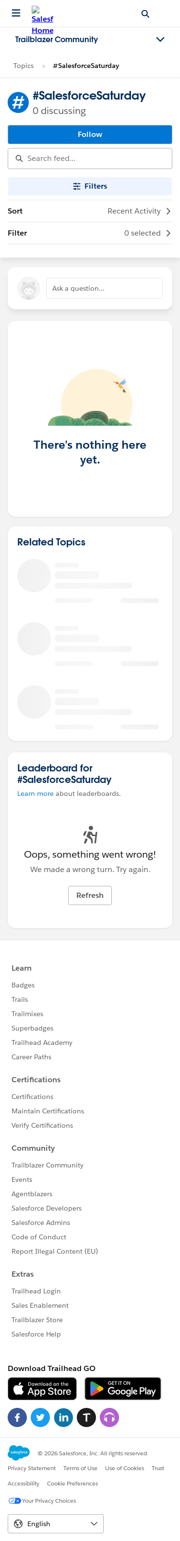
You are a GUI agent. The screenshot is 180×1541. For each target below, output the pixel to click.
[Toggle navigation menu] (160, 39)
